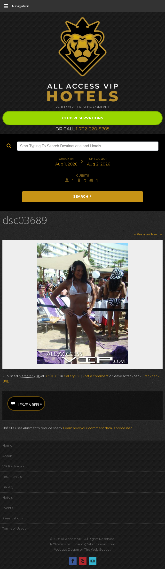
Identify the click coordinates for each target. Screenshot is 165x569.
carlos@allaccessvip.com (95, 544)
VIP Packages (13, 466)
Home (7, 445)
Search (83, 196)
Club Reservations (82, 118)
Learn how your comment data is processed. (98, 428)
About (7, 456)
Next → (157, 234)
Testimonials (12, 477)
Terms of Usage (14, 528)
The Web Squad (97, 549)
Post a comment (95, 376)
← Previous (141, 234)
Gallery (7, 487)
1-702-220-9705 (93, 129)
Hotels (7, 497)
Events (7, 508)
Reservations (12, 518)
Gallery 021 (72, 376)
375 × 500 (52, 376)
